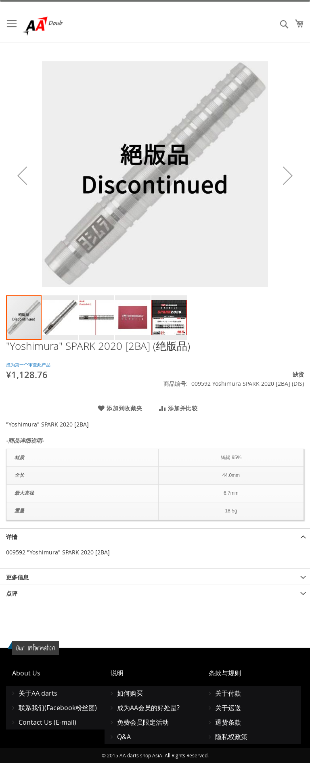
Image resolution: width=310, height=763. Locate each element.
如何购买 (130, 693)
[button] (22, 175)
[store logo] (56, 26)
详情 (11, 537)
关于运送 (228, 707)
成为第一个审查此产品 (28, 365)
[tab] (155, 536)
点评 (11, 593)
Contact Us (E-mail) (47, 722)
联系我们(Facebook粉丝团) (58, 707)
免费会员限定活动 (143, 722)
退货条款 (228, 722)
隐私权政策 (231, 736)
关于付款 (228, 693)
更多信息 (17, 577)
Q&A (124, 736)
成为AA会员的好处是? (148, 707)
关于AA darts (38, 693)
